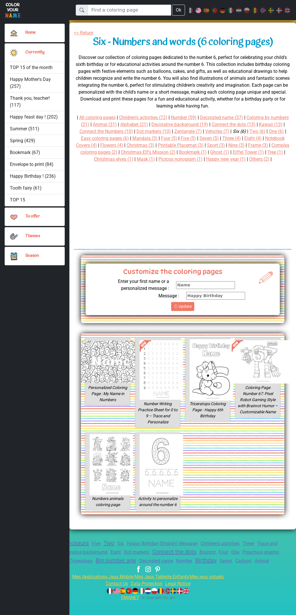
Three (261, 550)
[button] (14, 52)
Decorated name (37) (235, 117)
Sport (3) (257, 145)
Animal (158, 575)
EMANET (129, 611)
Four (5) (198, 138)
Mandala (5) (173, 138)
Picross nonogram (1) (225, 159)
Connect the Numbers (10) (131, 131)
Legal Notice (180, 597)
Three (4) (265, 138)
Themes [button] (32, 236)
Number (227, 567)
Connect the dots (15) (261, 124)
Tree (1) (121, 159)
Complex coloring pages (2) (133, 152)
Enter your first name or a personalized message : (141, 292)
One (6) (93, 138)
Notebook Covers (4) (107, 145)
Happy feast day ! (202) (34, 116)
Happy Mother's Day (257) (30, 83)
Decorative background (103, 559)
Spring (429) (22, 140)
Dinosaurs (74, 550)
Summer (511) (24, 128)
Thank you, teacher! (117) (30, 102)
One (267, 559)
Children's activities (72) (151, 117)
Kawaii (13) (86, 131)
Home (31, 32)
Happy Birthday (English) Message (167, 550)
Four (255, 559)
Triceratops (117, 567)
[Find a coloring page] (129, 10)
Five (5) (219, 138)
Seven (273, 567)
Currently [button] (34, 52)
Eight (138, 559)
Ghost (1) (274, 152)
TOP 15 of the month (31, 67)
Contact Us (114, 597)
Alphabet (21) (154, 124)
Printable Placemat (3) (219, 145)
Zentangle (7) (218, 131)
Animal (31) (123, 124)
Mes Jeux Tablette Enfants (162, 590)
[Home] (14, 33)
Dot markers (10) (181, 131)
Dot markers (161, 559)
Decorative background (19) (203, 124)
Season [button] (32, 255)
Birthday (251, 567)
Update (182, 313)
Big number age (155, 567)
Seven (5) (241, 138)
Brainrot (238, 559)
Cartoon (138, 575)
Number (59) (195, 117)
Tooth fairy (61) (25, 188)
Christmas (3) (177, 145)
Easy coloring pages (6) (131, 138)
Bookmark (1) (245, 152)
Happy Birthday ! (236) (33, 176)
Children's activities (230, 550)
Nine (95, 567)
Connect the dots (201, 558)
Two (109, 550)
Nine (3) (278, 145)
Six (122, 550)
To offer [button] (33, 216)
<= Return (85, 32)
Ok (178, 10)
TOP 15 (18, 199)
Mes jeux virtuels (210, 590)
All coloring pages (101, 117)
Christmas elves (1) (155, 159)
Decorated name (198, 567)
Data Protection (147, 597)
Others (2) (186, 166)
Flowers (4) (146, 145)
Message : (168, 302)
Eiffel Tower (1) (93, 159)
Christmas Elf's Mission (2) (197, 152)
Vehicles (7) (249, 131)
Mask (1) (189, 159)
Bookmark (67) (25, 152)
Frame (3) (89, 152)
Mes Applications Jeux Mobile (99, 590)
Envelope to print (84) (32, 164)
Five (96, 550)
